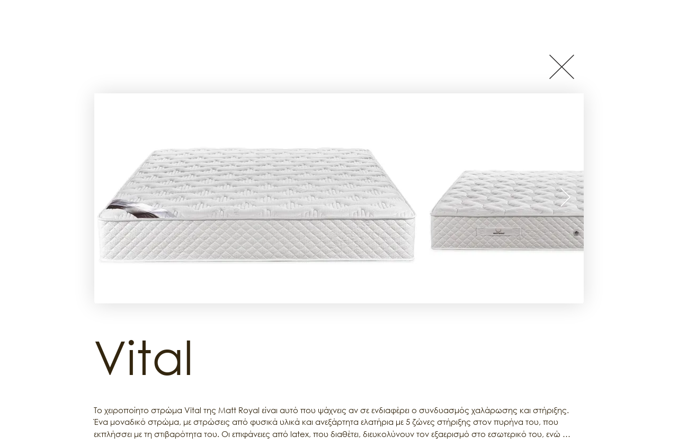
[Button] (561, 66)
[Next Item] (565, 198)
